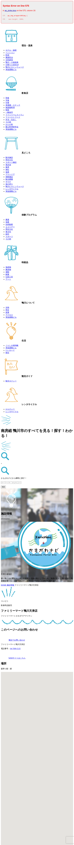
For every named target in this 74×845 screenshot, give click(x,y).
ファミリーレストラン (15, 115)
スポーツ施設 (11, 163)
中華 (7, 103)
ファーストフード (13, 118)
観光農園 (9, 180)
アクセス (9, 316)
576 (4, 20)
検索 (3, 487)
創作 (7, 235)
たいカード (10, 351)
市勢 (7, 308)
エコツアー (10, 228)
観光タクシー (11, 382)
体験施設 (9, 178)
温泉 (7, 173)
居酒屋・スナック (13, 106)
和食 (7, 99)
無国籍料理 (10, 108)
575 (4, 16)
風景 (7, 168)
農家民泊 (9, 58)
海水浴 (8, 165)
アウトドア (10, 175)
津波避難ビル (11, 70)
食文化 (8, 232)
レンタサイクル (12, 190)
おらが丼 (9, 125)
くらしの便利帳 (12, 346)
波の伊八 (9, 185)
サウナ (8, 182)
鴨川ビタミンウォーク (15, 68)
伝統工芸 (9, 278)
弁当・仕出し (11, 120)
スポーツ (9, 237)
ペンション (10, 53)
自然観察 (9, 225)
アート (8, 280)
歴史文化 (9, 161)
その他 (8, 123)
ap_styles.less (10, 11)
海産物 (8, 268)
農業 (7, 220)
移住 (7, 353)
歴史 (7, 311)
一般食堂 (9, 113)
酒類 (7, 273)
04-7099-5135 (15, 649)
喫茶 (7, 111)
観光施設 (9, 158)
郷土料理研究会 (12, 128)
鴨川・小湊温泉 (12, 63)
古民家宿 (9, 61)
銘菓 (7, 275)
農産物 (8, 270)
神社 (7, 170)
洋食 (7, 101)
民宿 (7, 56)
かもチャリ (10, 410)
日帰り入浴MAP (12, 65)
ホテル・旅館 (11, 51)
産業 (7, 313)
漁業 (7, 223)
